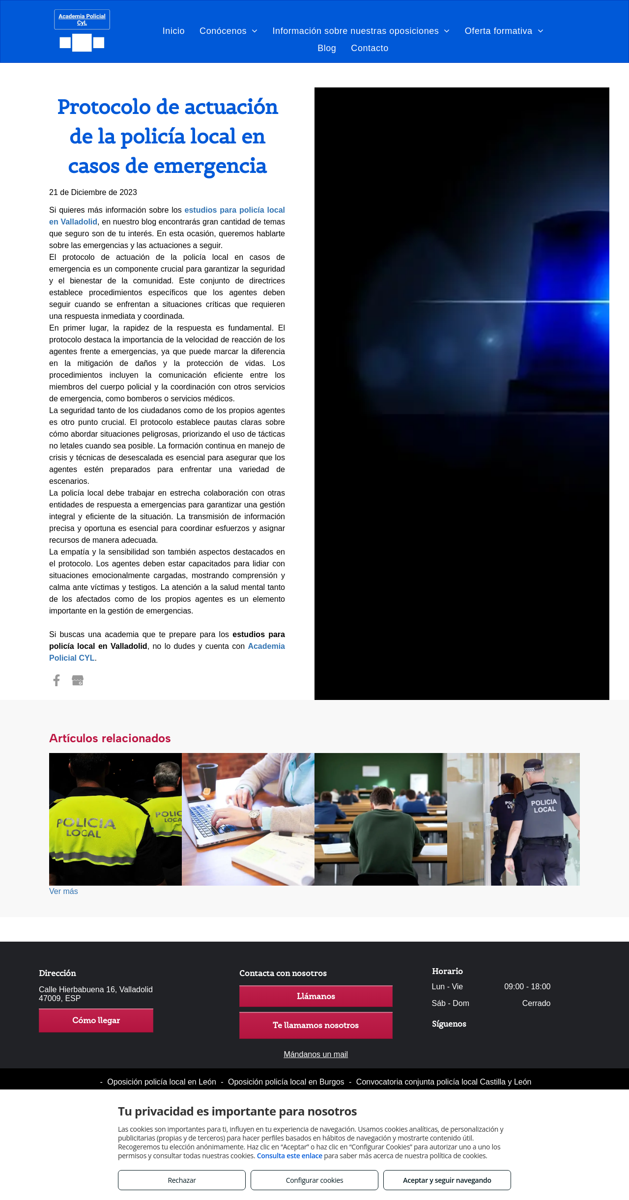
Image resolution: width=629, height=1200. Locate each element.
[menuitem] (173, 30)
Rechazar (182, 1180)
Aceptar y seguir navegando (447, 1180)
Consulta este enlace (289, 1155)
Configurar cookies (314, 1180)
